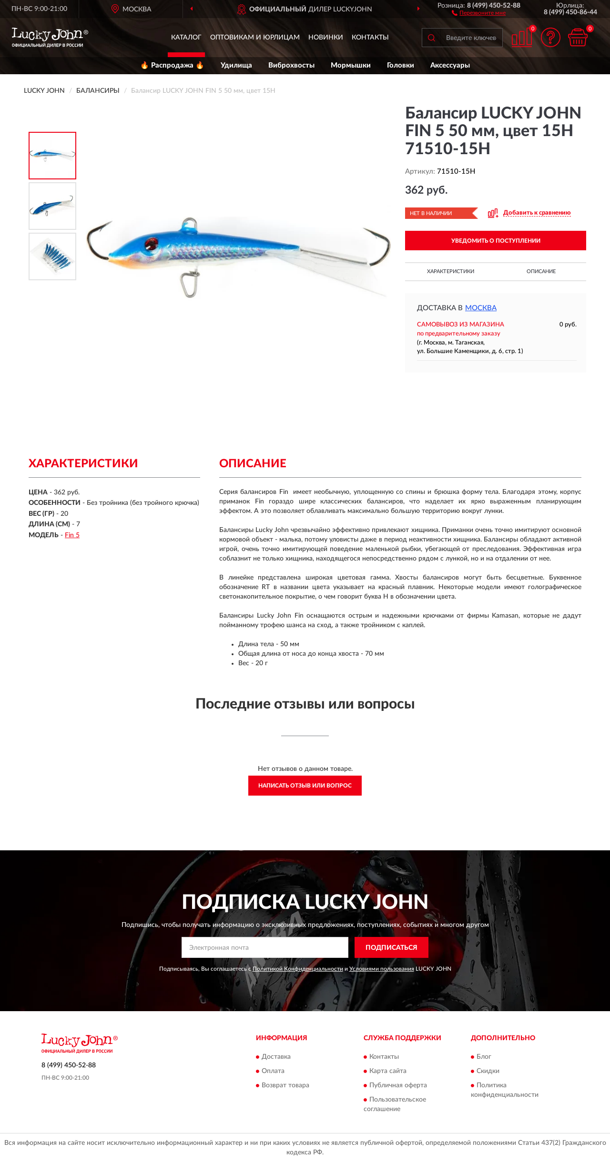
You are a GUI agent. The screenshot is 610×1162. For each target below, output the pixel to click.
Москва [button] (481, 308)
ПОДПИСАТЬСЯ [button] (391, 948)
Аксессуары (450, 65)
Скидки (488, 1071)
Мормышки (351, 65)
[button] (479, 12)
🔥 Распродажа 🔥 (172, 65)
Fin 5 (72, 535)
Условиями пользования (381, 969)
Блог (484, 1057)
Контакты (370, 37)
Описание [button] (541, 271)
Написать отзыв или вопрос (305, 785)
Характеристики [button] (450, 271)
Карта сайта (388, 1071)
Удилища (236, 65)
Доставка (276, 1057)
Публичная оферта (398, 1085)
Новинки (325, 37)
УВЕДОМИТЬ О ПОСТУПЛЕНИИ (495, 241)
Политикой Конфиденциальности (298, 969)
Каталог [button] (186, 37)
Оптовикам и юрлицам (255, 37)
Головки (400, 65)
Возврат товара (285, 1085)
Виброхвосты (291, 65)
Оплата (273, 1071)
